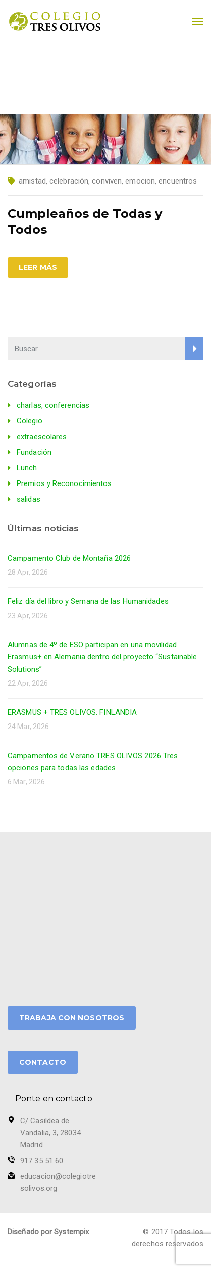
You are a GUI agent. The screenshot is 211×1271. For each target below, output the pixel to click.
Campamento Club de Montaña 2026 (69, 558)
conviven (107, 181)
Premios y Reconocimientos (64, 483)
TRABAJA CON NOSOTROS (71, 1017)
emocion (140, 181)
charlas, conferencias (53, 405)
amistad (32, 181)
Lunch (27, 467)
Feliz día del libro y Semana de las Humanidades (88, 601)
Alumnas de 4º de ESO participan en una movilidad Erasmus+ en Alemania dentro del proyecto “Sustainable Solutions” (102, 657)
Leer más (38, 267)
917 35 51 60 (41, 1160)
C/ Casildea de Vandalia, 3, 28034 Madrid (50, 1132)
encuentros (178, 181)
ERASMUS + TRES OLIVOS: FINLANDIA (72, 712)
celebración (68, 181)
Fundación (34, 452)
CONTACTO (42, 1062)
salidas (28, 499)
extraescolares (42, 436)
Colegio (29, 421)
